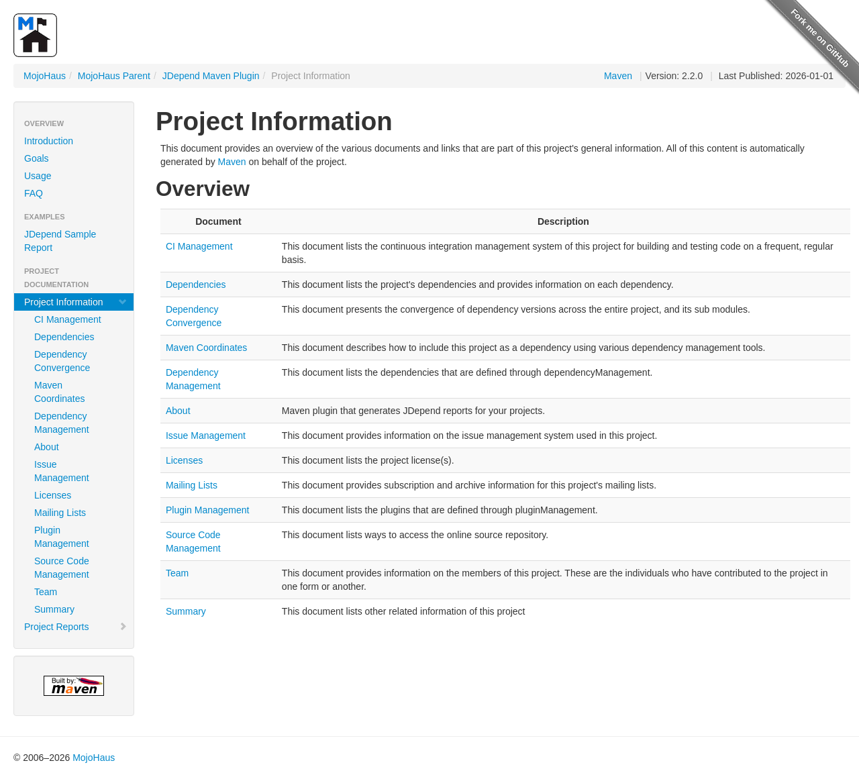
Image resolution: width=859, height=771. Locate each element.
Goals (36, 158)
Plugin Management (61, 537)
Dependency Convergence (62, 361)
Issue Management (61, 471)
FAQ (33, 193)
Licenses (52, 495)
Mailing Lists (60, 512)
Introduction (48, 141)
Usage (37, 175)
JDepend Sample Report (60, 241)
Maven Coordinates (59, 392)
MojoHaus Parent (114, 75)
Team (45, 591)
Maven (618, 75)
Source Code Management (61, 568)
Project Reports (76, 626)
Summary (54, 609)
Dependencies (64, 336)
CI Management (67, 319)
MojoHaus (44, 75)
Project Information (76, 302)
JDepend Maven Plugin (211, 75)
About (46, 447)
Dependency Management (61, 423)
